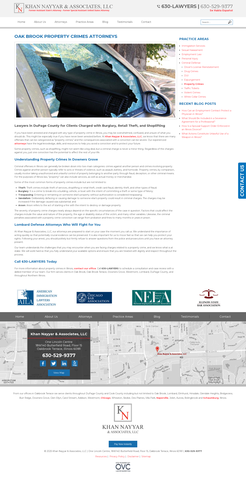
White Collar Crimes (195, 96)
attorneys (20, 143)
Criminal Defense (191, 62)
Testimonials (124, 21)
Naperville (162, 397)
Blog (105, 21)
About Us (40, 21)
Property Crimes (194, 84)
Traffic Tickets (191, 88)
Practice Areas (85, 21)
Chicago (106, 397)
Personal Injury (190, 58)
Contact (146, 21)
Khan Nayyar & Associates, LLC (123, 136)
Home (21, 21)
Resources (101, 456)
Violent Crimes (192, 92)
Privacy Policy (117, 456)
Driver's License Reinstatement (201, 67)
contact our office (85, 268)
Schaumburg (211, 397)
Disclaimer (133, 456)
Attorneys (61, 21)
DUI (186, 75)
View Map (58, 372)
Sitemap (146, 456)
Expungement (192, 79)
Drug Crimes (191, 71)
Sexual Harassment (192, 50)
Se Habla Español (221, 10)
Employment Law (191, 54)
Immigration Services (193, 45)
